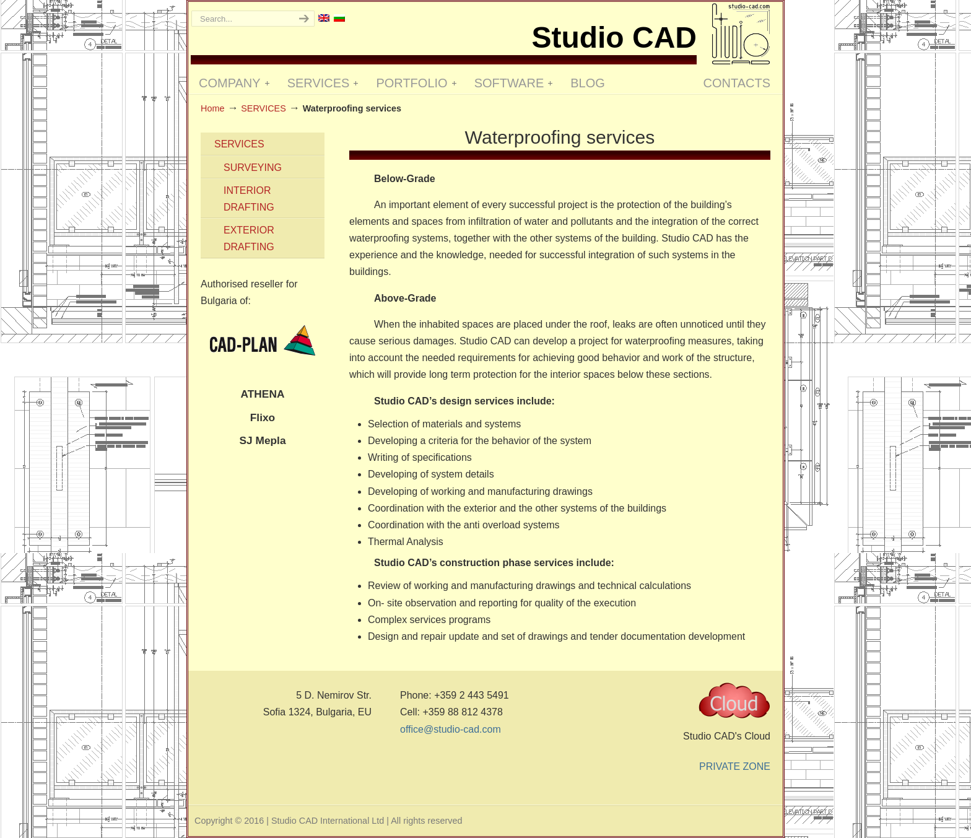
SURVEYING (253, 167)
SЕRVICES (263, 108)
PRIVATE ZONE (734, 766)
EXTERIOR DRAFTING (249, 238)
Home (212, 108)
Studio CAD (741, 34)
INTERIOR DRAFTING (249, 198)
